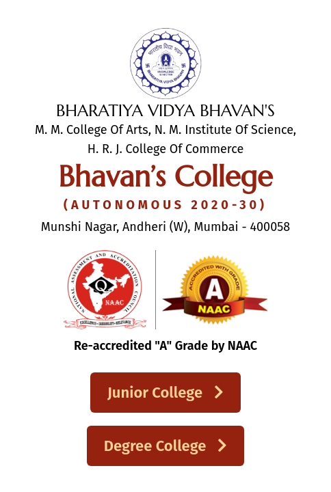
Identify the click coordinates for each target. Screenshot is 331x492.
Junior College (165, 392)
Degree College (166, 446)
